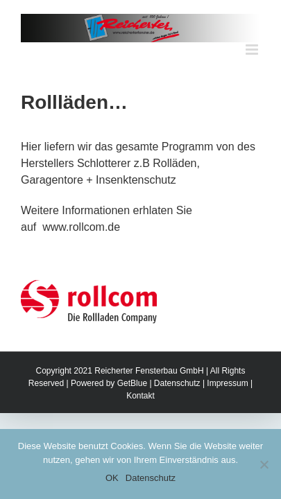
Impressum (227, 418)
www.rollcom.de (80, 227)
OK (112, 478)
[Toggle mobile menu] (253, 49)
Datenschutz (177, 418)
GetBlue (132, 418)
